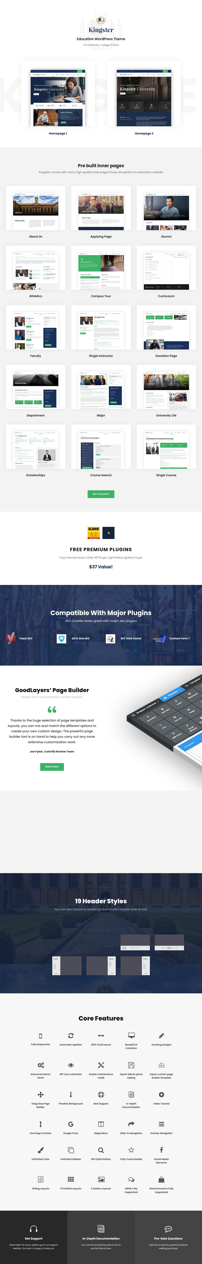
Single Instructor (101, 356)
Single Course (166, 475)
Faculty (35, 356)
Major (101, 415)
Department (36, 415)
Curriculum (166, 296)
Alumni (166, 237)
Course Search (101, 475)
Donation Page (166, 356)
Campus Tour (101, 296)
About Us (35, 237)
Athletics (35, 296)
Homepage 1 (58, 133)
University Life (166, 415)
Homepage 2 (144, 133)
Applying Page (101, 237)
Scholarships (35, 475)
